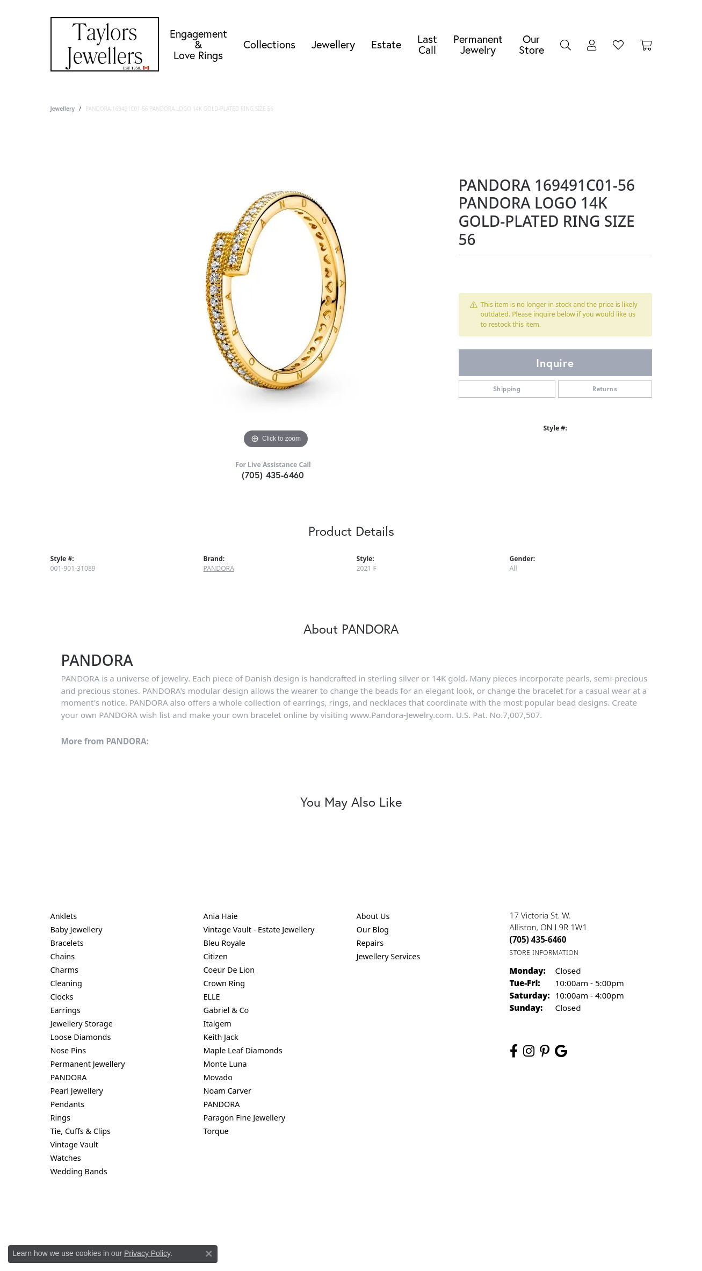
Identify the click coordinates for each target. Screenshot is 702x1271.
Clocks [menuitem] (62, 997)
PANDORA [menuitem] (68, 1077)
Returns (604, 389)
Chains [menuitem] (62, 956)
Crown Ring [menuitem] (224, 983)
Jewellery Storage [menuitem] (81, 1023)
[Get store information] (544, 952)
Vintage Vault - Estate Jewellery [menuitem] (259, 929)
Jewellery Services (389, 956)
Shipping (506, 389)
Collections (269, 44)
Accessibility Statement (441, 1214)
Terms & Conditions (362, 1214)
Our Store (531, 44)
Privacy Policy (298, 1214)
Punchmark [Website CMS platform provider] (370, 1249)
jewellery (62, 108)
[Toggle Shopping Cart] (646, 44)
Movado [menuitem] (218, 1077)
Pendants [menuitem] (67, 1104)
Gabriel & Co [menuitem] (226, 1010)
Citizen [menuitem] (216, 956)
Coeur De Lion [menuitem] (229, 970)
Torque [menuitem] (216, 1131)
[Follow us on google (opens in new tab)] (561, 1051)
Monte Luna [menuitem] (225, 1064)
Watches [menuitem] (65, 1158)
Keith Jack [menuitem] (221, 1037)
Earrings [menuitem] (65, 1010)
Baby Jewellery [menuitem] (76, 929)
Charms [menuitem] (64, 970)
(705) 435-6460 (273, 474)
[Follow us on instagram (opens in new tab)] (528, 1051)
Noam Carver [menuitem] (227, 1091)
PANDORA (219, 568)
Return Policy (244, 1214)
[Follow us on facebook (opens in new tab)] (514, 1051)
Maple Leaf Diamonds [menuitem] (243, 1050)
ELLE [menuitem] (212, 997)
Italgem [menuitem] (217, 1023)
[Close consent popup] (209, 1254)
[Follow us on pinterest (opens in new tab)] (544, 1051)
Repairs (370, 943)
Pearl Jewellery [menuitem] (76, 1091)
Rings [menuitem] (60, 1117)
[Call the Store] (538, 939)
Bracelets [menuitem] (67, 943)
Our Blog (373, 929)
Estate (386, 44)
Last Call (427, 44)
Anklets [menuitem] (63, 916)
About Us (373, 916)
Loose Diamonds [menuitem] (80, 1037)
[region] (276, 290)
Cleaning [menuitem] (66, 983)
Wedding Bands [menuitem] (78, 1171)
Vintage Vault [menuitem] (74, 1144)
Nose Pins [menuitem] (68, 1050)
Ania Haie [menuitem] (221, 916)
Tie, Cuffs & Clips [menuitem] (80, 1131)
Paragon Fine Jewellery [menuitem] (245, 1117)
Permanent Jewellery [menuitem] (87, 1064)
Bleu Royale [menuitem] (224, 943)
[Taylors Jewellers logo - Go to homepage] (107, 44)
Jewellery (333, 44)
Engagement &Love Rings (198, 44)
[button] (565, 44)
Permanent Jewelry (478, 44)
